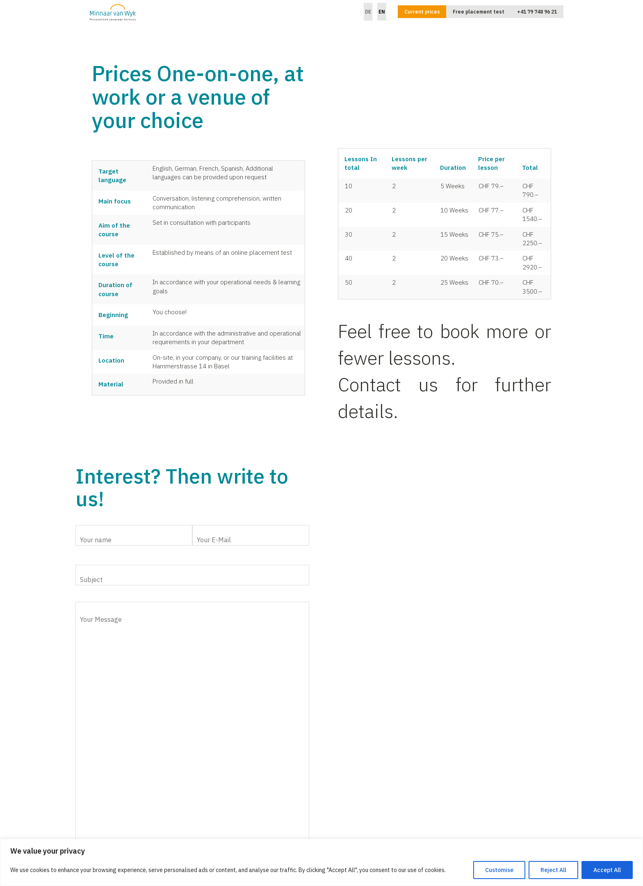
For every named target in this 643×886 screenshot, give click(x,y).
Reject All (553, 870)
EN (382, 12)
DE (368, 12)
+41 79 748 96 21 (537, 12)
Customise (499, 870)
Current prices (422, 12)
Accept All (607, 870)
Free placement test (478, 12)
